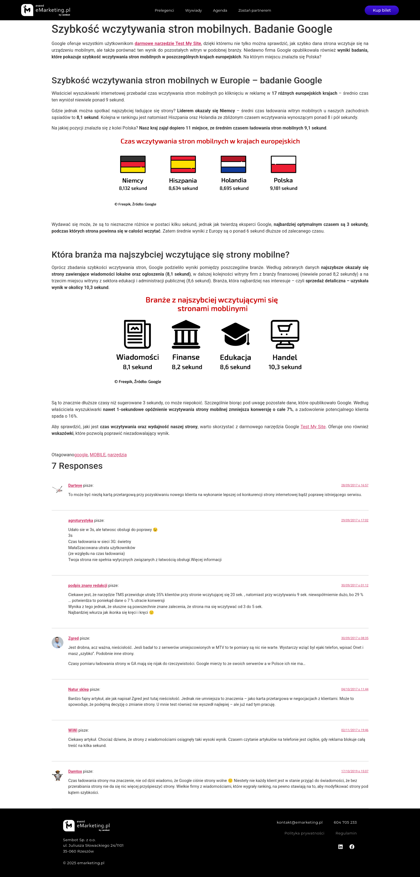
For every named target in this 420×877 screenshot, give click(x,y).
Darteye (75, 485)
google (81, 454)
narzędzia (117, 454)
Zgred (73, 638)
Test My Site (312, 426)
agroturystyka (80, 520)
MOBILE (98, 454)
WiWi (73, 730)
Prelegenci (164, 10)
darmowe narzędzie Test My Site (168, 43)
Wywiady (193, 10)
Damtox (75, 771)
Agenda (220, 10)
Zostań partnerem (254, 10)
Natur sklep (78, 689)
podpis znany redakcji (87, 585)
